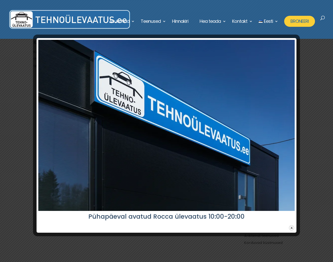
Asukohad (119, 22)
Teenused (151, 22)
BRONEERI (299, 21)
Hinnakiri (180, 22)
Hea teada (210, 22)
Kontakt (239, 22)
